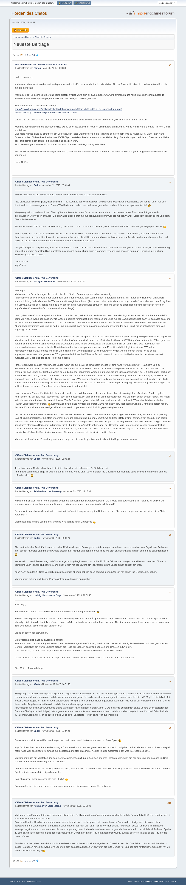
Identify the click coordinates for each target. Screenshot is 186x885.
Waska (37, 684)
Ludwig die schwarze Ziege (47, 595)
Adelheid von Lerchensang (47, 491)
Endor (37, 185)
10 (33, 55)
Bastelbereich (23, 64)
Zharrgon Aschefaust (44, 281)
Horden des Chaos (29, 13)
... (30, 55)
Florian (37, 68)
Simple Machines (33, 881)
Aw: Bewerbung (49, 181)
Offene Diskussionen (27, 181)
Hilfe (130, 881)
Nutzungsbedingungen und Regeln (148, 881)
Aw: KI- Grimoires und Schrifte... (51, 64)
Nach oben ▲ (171, 881)
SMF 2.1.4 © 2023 (17, 881)
